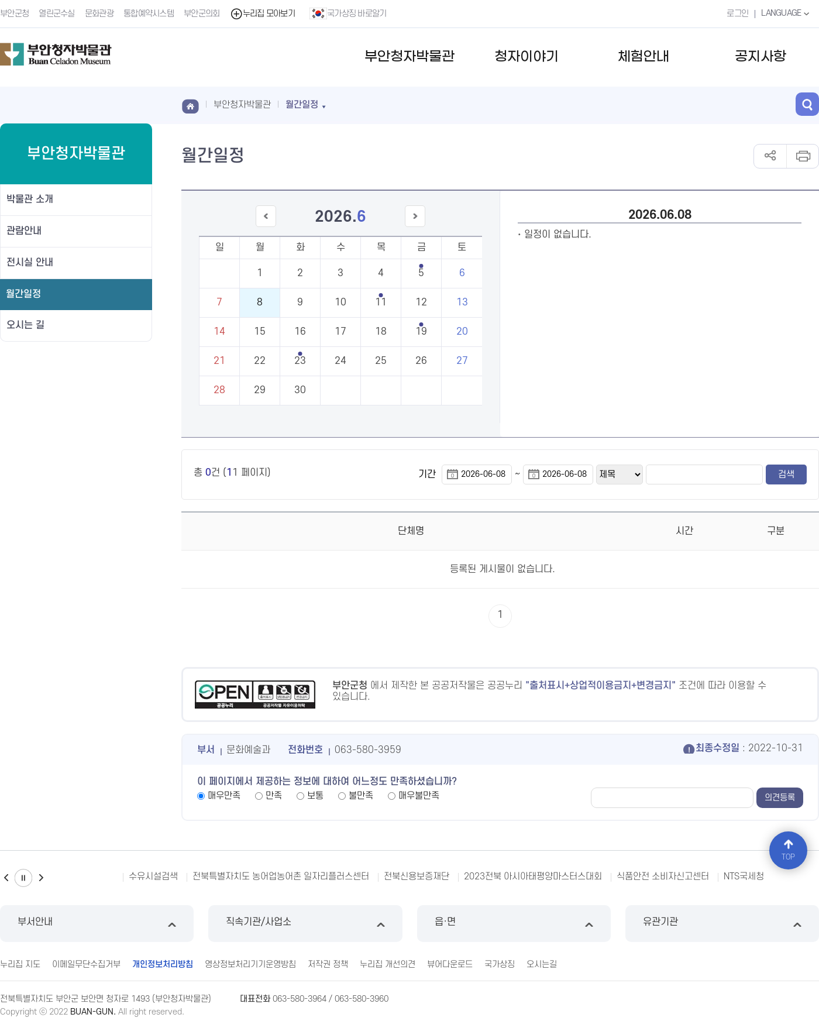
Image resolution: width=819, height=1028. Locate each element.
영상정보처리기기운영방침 (250, 964)
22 (260, 361)
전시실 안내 (29, 262)
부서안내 (97, 923)
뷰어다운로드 (450, 964)
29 (260, 390)
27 (462, 361)
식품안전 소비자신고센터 (663, 876)
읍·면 (514, 923)
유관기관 (722, 923)
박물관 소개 (29, 199)
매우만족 (224, 795)
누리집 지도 (20, 964)
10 (340, 302)
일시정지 (23, 878)
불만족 (361, 795)
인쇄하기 (802, 156)
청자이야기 (526, 57)
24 (340, 361)
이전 (6, 878)
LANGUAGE (786, 13)
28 (219, 390)
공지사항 (760, 57)
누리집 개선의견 (387, 964)
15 (260, 331)
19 (421, 331)
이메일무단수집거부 (86, 964)
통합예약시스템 (148, 14)
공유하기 (770, 156)
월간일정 (23, 294)
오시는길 (541, 964)
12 (421, 302)
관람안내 (24, 231)
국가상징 (499, 964)
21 (219, 361)
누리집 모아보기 (262, 14)
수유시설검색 (153, 876)
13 (462, 302)
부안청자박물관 (409, 57)
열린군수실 (57, 14)
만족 (274, 795)
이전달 (265, 226)
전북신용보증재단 (416, 876)
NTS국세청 (744, 876)
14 (219, 331)
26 (421, 361)
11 (381, 302)
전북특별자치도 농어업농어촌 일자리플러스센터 (280, 876)
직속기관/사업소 (305, 923)
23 (300, 361)
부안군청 (14, 14)
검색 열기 (807, 104)
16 (300, 331)
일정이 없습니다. (557, 234)
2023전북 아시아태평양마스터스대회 (533, 876)
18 (381, 331)
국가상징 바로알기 (348, 13)
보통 (315, 795)
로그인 (737, 14)
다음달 (415, 226)
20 (462, 331)
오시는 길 (25, 325)
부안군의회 (202, 14)
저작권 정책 (328, 964)
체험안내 (643, 57)
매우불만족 (418, 795)
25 (381, 361)
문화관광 (99, 14)
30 (300, 390)
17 (340, 331)
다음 (41, 878)
